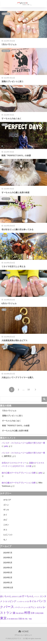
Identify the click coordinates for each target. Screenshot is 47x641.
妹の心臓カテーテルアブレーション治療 (19, 473)
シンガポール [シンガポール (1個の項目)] (20, 601)
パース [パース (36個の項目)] (9, 607)
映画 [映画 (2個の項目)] (41, 613)
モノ (4, 309)
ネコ (4, 87)
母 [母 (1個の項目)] (7, 619)
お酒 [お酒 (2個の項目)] (20, 596)
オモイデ (7, 500)
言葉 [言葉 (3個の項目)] (20, 619)
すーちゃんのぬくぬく (11, 421)
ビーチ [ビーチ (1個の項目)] (26, 607)
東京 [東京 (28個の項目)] (3, 618)
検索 (44, 399)
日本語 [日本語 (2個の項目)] (37, 613)
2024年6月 (7, 558)
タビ (5, 520)
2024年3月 (7, 573)
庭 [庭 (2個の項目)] (20, 613)
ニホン (6, 525)
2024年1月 (7, 583)
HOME (23, 631)
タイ (5, 515)
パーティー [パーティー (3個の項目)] (19, 607)
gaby (6, 446)
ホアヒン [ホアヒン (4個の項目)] (32, 607)
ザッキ (5, 124)
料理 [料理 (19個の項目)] (27, 612)
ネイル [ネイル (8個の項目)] (32, 601)
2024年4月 (7, 568)
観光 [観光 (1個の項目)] (16, 619)
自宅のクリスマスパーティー (14, 463)
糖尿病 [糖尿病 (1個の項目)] (13, 619)
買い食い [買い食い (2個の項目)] (25, 619)
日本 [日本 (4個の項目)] (33, 613)
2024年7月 (7, 553)
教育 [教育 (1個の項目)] (22, 613)
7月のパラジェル (9, 411)
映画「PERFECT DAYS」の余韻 (15, 426)
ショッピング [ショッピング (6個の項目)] (9, 601)
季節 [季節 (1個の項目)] (17, 613)
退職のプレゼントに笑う (12, 416)
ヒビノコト (6, 13)
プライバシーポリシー (23, 635)
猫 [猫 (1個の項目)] (9, 619)
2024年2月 (7, 578)
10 (28, 389)
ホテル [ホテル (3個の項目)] (39, 607)
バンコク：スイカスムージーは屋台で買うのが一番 (23, 443)
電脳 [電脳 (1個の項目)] (30, 619)
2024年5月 (7, 563)
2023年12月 (8, 588)
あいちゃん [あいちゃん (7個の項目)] (5, 596)
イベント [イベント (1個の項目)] (36, 596)
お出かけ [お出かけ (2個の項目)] (15, 596)
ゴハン (6, 505)
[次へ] (35, 389)
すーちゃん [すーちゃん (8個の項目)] (28, 596)
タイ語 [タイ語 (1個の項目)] (27, 601)
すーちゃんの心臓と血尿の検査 (15, 431)
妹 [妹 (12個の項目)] (14, 612)
